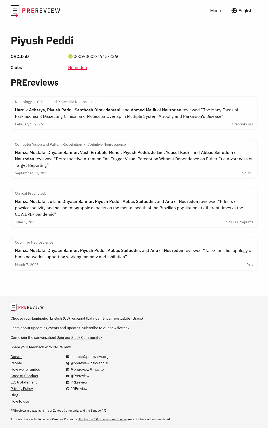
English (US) (60, 318)
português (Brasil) (128, 318)
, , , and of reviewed (126, 113)
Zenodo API (98, 410)
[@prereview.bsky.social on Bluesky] (87, 363)
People (16, 363)
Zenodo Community (66, 410)
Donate (16, 356)
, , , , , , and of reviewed (134, 158)
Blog (14, 395)
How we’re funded (25, 369)
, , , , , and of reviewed (129, 207)
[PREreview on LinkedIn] (76, 382)
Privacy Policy (22, 388)
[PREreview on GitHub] (76, 388)
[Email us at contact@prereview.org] (87, 356)
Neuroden (77, 67)
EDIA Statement (24, 382)
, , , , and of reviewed (133, 253)
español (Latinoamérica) (92, 318)
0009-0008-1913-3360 (97, 56)
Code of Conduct (24, 375)
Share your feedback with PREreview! (41, 347)
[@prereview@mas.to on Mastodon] (85, 369)
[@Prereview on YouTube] (77, 375)
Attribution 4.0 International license (102, 419)
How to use (20, 401)
